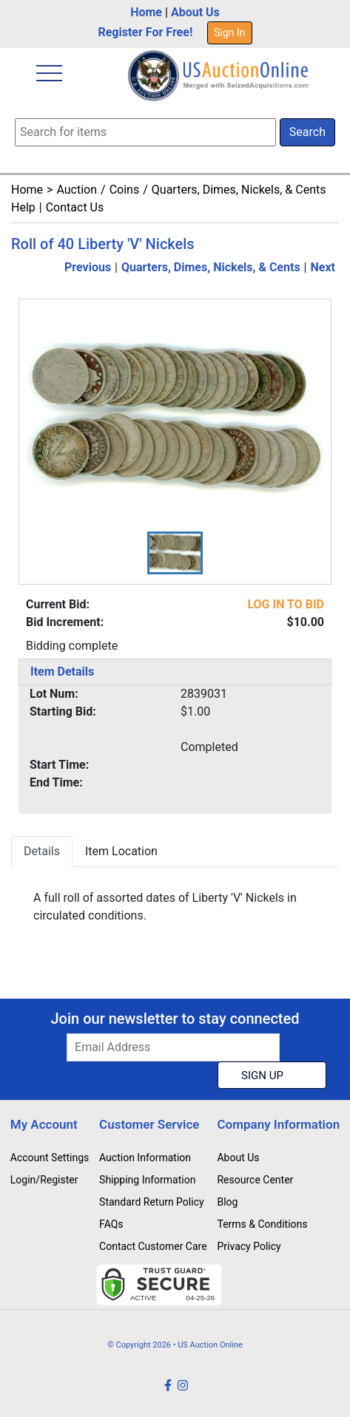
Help (23, 207)
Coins (125, 190)
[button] (175, 552)
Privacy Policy (248, 1246)
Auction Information (145, 1157)
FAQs (111, 1224)
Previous (87, 267)
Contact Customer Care (153, 1246)
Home (146, 12)
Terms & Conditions (262, 1224)
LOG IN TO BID (285, 604)
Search (307, 132)
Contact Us (75, 207)
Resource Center (255, 1180)
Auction (76, 190)
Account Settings (49, 1157)
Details (42, 851)
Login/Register (44, 1180)
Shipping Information (147, 1180)
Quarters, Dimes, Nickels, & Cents (239, 190)
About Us (195, 12)
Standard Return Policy (151, 1202)
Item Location (121, 851)
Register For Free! (145, 32)
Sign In (229, 32)
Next (323, 267)
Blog (227, 1202)
